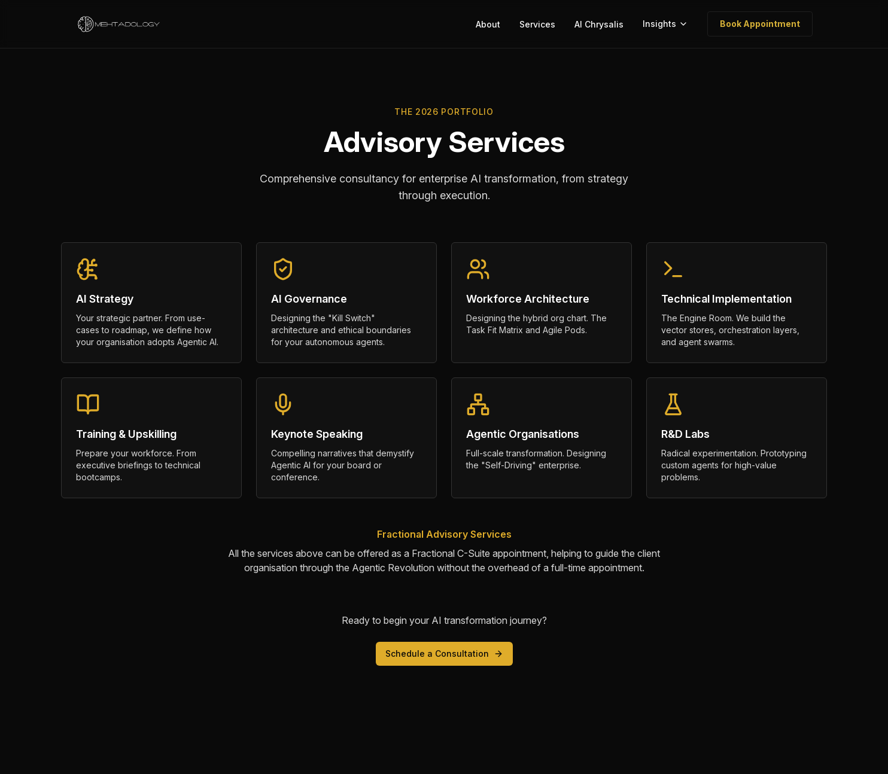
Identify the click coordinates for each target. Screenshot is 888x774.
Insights (665, 24)
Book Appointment (760, 24)
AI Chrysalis (599, 24)
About (488, 24)
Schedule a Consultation (444, 653)
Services (537, 24)
